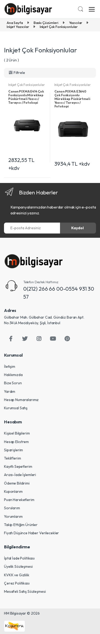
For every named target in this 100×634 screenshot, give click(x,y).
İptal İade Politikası (19, 558)
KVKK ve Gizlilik (16, 575)
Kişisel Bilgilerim (17, 433)
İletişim (9, 366)
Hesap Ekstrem (16, 441)
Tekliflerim (12, 458)
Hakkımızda (13, 374)
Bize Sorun (13, 383)
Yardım (9, 391)
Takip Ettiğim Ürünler (21, 524)
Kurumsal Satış (15, 408)
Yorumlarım (13, 516)
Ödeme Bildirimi (17, 483)
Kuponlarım (13, 491)
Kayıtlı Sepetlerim (18, 466)
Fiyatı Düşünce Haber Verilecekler (31, 533)
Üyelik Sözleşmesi (18, 566)
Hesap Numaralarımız (21, 399)
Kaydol (77, 228)
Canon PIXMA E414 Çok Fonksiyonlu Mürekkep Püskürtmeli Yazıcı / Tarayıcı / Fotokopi (26, 97)
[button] (80, 9)
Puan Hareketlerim (19, 499)
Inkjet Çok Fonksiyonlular (26, 85)
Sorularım (12, 508)
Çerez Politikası (17, 583)
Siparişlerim (13, 450)
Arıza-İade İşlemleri (20, 474)
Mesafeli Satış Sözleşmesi (25, 591)
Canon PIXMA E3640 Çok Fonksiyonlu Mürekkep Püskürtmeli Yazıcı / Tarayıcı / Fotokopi (72, 98)
